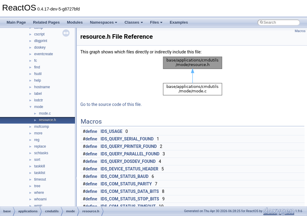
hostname (42, 87)
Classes (133, 22)
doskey (40, 47)
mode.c (45, 113)
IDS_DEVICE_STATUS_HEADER (130, 168)
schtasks (41, 153)
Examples (179, 22)
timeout (40, 179)
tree (37, 186)
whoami (40, 199)
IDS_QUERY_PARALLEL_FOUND (130, 154)
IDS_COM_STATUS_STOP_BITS (130, 198)
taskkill (39, 166)
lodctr (38, 100)
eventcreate (43, 54)
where (39, 192)
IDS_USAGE (112, 131)
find (37, 67)
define (91, 131)
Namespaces (104, 22)
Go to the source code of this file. (111, 104)
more (38, 133)
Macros (300, 31)
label (38, 94)
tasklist (39, 173)
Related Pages (46, 22)
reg (36, 140)
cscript (39, 34)
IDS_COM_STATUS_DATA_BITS (130, 191)
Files (156, 22)
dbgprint (40, 41)
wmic (38, 206)
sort (37, 160)
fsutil (38, 74)
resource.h (47, 120)
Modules (75, 22)
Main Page (16, 22)
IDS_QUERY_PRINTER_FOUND (129, 146)
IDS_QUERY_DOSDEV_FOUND (128, 161)
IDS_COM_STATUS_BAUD (125, 176)
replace (40, 146)
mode (38, 107)
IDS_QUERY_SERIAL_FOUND (127, 138)
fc (35, 60)
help (37, 80)
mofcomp (41, 126)
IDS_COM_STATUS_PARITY (126, 184)
